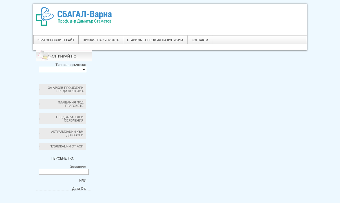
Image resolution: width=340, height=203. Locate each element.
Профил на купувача (100, 40)
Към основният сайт (55, 40)
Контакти (200, 40)
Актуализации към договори (67, 133)
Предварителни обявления (69, 118)
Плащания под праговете (70, 104)
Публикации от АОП (66, 146)
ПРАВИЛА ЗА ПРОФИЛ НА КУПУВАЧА (155, 40)
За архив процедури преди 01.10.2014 (65, 89)
